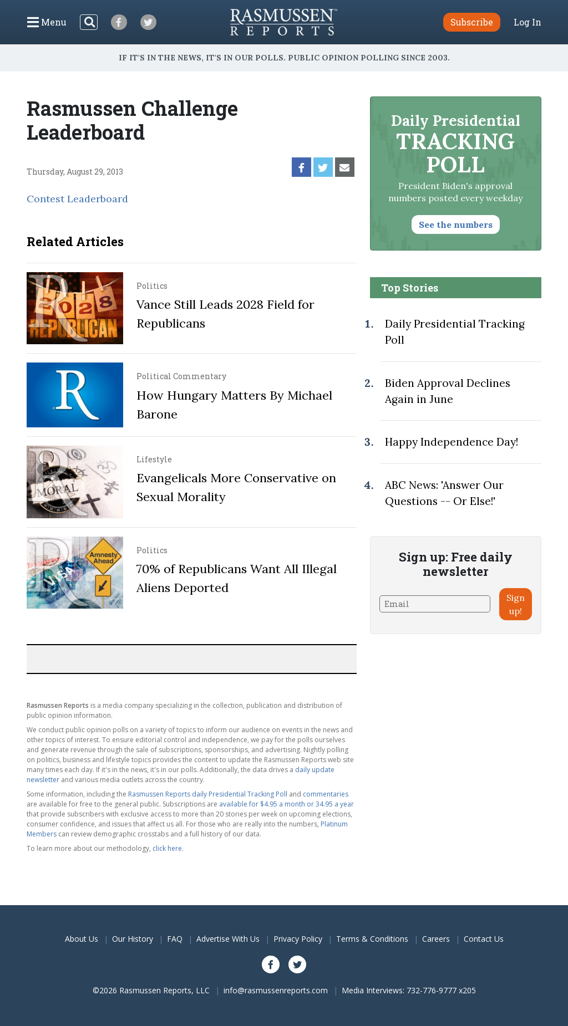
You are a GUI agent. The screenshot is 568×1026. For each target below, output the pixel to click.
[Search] (89, 22)
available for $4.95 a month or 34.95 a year (286, 804)
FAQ (174, 938)
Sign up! (515, 604)
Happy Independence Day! (451, 441)
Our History (132, 938)
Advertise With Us (228, 938)
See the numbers (456, 224)
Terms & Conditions (372, 938)
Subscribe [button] (471, 22)
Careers (436, 938)
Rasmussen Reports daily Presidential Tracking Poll (207, 794)
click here (167, 848)
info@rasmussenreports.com (276, 990)
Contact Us (484, 938)
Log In (527, 22)
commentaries (325, 794)
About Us (81, 938)
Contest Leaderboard (77, 198)
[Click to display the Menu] (46, 22)
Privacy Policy (297, 938)
